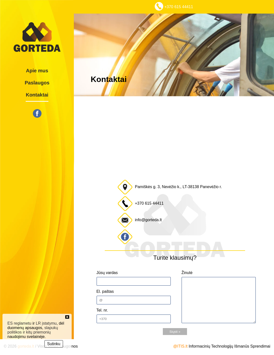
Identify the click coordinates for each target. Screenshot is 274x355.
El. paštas (104, 291)
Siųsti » (174, 332)
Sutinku (53, 344)
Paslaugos (37, 82)
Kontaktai (37, 95)
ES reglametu (19, 323)
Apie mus (37, 70)
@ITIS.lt (180, 346)
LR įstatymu (46, 323)
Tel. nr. (101, 310)
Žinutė (186, 273)
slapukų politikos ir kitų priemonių (32, 330)
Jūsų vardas (106, 273)
